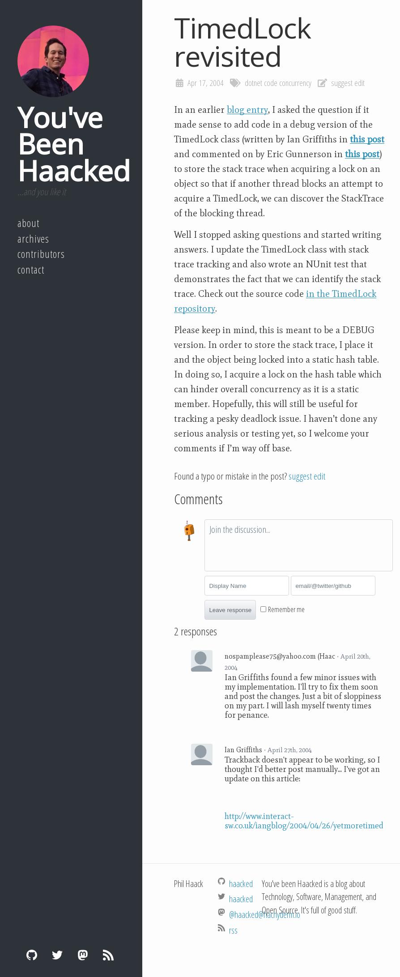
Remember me (286, 609)
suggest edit (348, 83)
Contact (30, 269)
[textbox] (298, 545)
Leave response (230, 610)
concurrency (295, 83)
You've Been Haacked (73, 143)
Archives (33, 238)
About (28, 223)
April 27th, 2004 (289, 750)
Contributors (41, 254)
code (270, 83)
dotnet (253, 83)
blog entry (247, 110)
